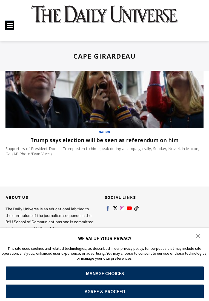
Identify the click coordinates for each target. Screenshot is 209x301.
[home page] (104, 18)
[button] (198, 235)
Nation (104, 131)
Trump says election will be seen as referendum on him (104, 140)
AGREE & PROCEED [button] (105, 291)
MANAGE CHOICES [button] (105, 273)
